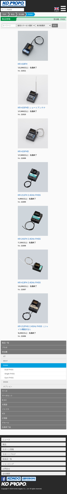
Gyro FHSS (9, 378)
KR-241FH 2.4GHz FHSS (29, 239)
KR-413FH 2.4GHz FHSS (29, 283)
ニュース (6, 439)
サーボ (4, 391)
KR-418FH (22, 64)
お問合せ (6, 469)
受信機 (21, 14)
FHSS (30, 14)
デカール (5, 423)
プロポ (4, 347)
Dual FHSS (9, 370)
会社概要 (6, 474)
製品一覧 (5, 343)
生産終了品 (6, 427)
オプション (7, 386)
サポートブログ (9, 454)
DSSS (5, 382)
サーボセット (7, 396)
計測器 (4, 418)
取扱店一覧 (7, 459)
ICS (3, 414)
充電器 (4, 405)
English (56, 9)
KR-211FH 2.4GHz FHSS (29, 195)
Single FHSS (10, 374)
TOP (4, 14)
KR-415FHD (23, 151)
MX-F (5, 361)
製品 (12, 14)
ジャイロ (5, 409)
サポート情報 (8, 449)
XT (4, 356)
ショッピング (8, 464)
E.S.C (4, 400)
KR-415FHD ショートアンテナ (31, 108)
